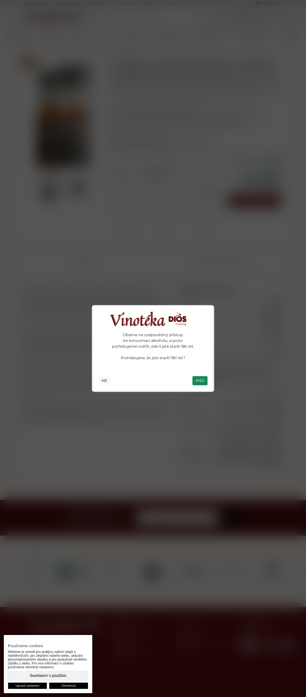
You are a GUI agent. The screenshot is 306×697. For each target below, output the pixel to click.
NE (104, 380)
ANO (200, 380)
